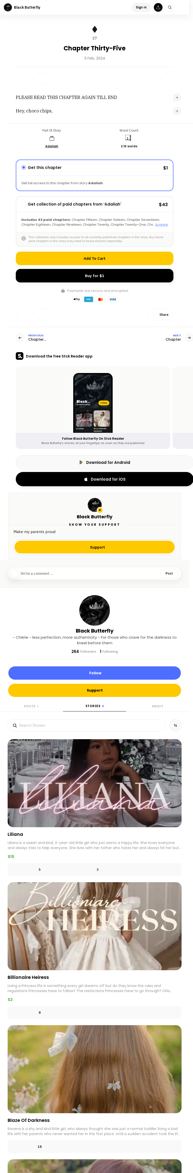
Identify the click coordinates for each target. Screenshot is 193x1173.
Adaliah (51, 146)
